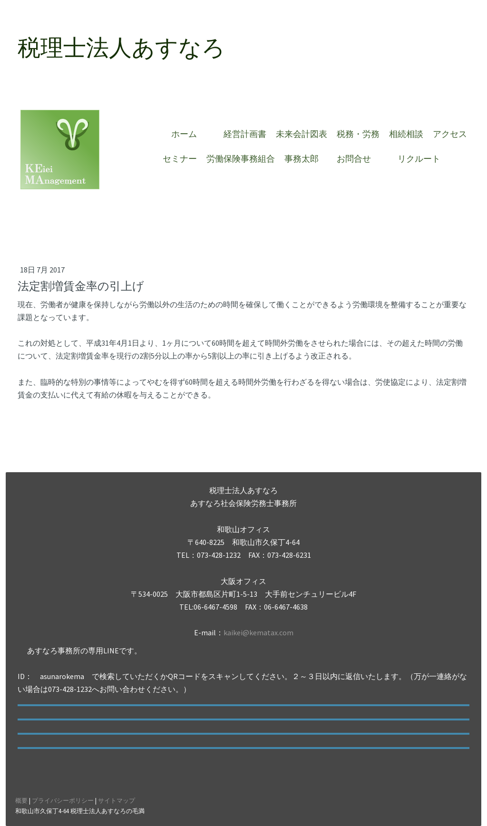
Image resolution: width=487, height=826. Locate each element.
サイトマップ (116, 800)
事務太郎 (301, 158)
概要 (21, 800)
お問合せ (358, 158)
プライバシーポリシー (63, 800)
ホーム (188, 133)
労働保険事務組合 (240, 158)
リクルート (419, 158)
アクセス (450, 133)
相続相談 (406, 133)
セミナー (180, 158)
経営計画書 (245, 133)
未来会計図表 (301, 133)
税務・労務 (358, 133)
